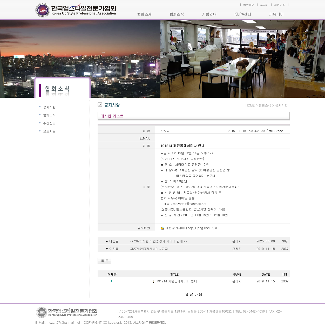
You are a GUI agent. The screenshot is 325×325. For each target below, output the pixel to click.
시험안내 (209, 14)
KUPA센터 (242, 14)
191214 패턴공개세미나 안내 (176, 281)
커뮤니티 (276, 14)
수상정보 (49, 123)
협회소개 (144, 14)
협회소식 (177, 14)
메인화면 (249, 4)
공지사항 (49, 107)
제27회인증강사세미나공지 (148, 248)
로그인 (264, 4)
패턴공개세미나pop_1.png (184, 227)
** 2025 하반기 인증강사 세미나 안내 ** (158, 241)
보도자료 (49, 131)
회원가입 (280, 4)
